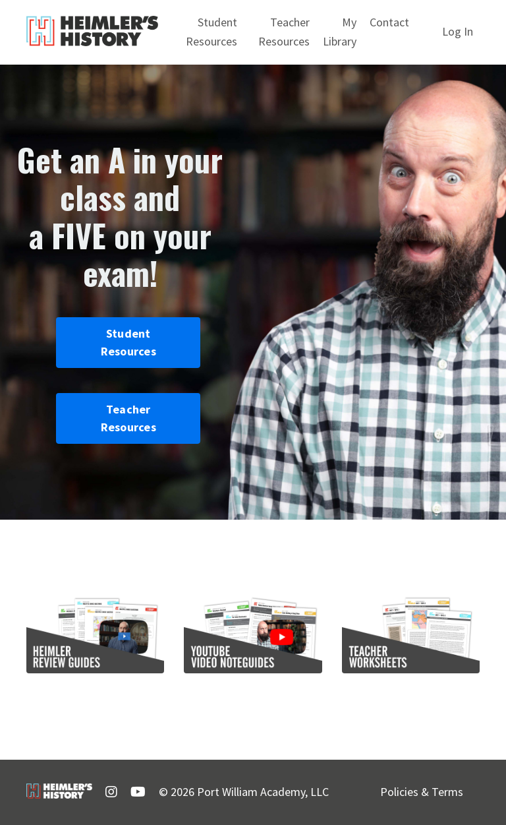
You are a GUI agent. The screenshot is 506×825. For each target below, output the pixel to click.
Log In (457, 31)
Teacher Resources (284, 32)
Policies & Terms (421, 791)
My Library (339, 32)
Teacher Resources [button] (128, 418)
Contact (389, 22)
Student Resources (211, 32)
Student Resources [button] (128, 342)
